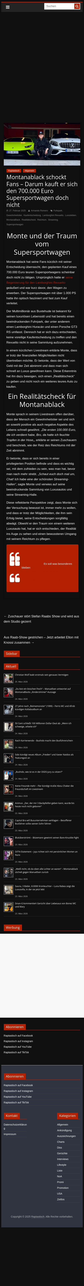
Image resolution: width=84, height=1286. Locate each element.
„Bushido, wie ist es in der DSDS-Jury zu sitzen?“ (39, 771)
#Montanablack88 (32, 563)
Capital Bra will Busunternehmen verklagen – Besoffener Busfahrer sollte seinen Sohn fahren (43, 822)
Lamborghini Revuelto (52, 215)
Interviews (62, 1159)
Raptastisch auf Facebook (18, 1035)
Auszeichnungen (66, 1136)
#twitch (35, 567)
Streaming (53, 220)
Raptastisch (14, 170)
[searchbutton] (77, 6)
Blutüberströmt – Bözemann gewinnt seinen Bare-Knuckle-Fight (47, 837)
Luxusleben (70, 215)
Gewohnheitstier (14, 215)
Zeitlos (60, 1199)
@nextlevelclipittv (26, 552)
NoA (59, 1176)
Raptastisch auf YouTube (18, 1046)
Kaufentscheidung (32, 215)
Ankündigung (64, 1130)
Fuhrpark (58, 210)
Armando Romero (39, 210)
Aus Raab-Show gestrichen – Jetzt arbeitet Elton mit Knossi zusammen (41, 640)
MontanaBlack (13, 220)
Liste (59, 1170)
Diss (59, 1147)
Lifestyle (61, 1164)
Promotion (63, 1187)
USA (59, 1193)
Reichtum (41, 220)
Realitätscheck (29, 220)
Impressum (10, 1134)
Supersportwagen (14, 224)
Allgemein (29, 170)
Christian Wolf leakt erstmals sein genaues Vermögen (42, 674)
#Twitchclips (29, 571)
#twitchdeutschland (51, 567)
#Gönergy (43, 571)
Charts (60, 1141)
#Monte (54, 571)
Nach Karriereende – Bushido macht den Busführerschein (44, 740)
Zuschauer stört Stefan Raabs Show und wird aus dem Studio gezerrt (41, 619)
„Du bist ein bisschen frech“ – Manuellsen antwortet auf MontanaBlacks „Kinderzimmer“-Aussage (43, 690)
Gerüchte (62, 1153)
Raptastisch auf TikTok (16, 1052)
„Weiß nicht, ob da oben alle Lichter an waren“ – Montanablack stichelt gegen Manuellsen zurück (46, 870)
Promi (60, 1182)
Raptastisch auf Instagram (18, 1041)
